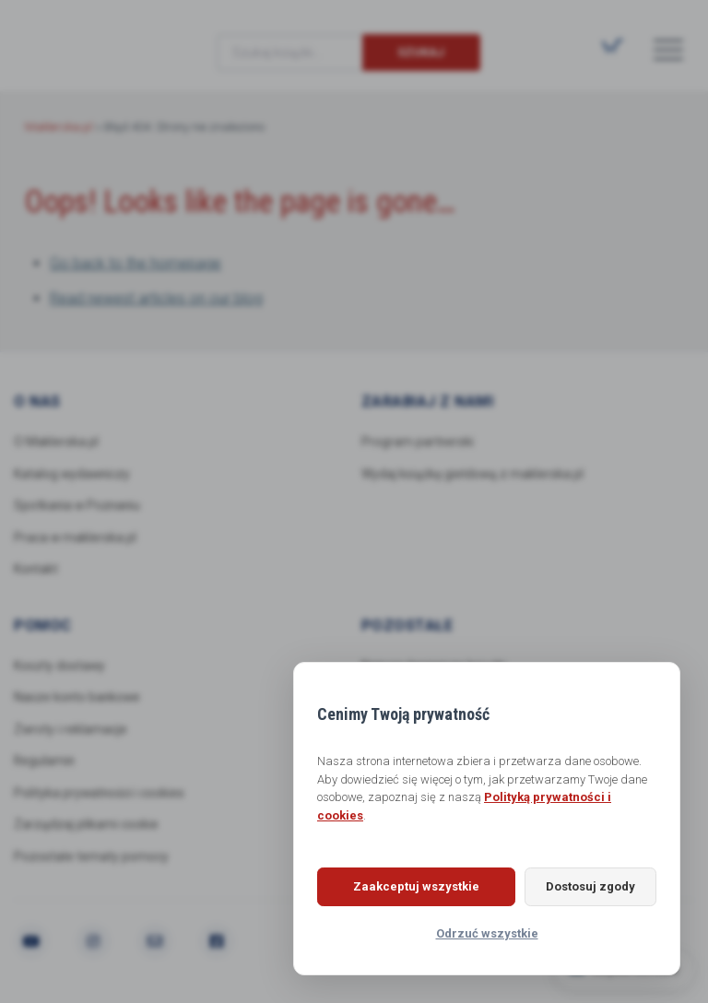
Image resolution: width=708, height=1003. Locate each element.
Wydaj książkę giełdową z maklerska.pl (472, 473)
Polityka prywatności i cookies (100, 794)
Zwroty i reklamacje (71, 731)
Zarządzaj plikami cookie (86, 827)
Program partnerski (418, 441)
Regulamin (45, 762)
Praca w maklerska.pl (75, 538)
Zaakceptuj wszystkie (409, 886)
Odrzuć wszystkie (487, 933)
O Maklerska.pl (56, 441)
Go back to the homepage (135, 263)
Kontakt (36, 569)
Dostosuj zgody (583, 886)
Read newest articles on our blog (156, 298)
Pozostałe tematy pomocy (91, 859)
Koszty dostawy (60, 666)
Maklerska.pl (91, 38)
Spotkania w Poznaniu (79, 506)
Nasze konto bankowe (78, 698)
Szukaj (420, 52)
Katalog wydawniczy (73, 473)
